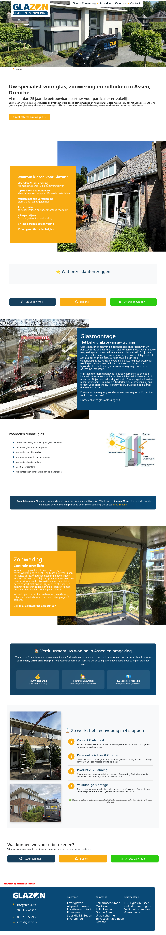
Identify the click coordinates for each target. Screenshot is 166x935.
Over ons (121, 3)
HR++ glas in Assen (134, 898)
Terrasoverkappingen (107, 913)
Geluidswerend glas (134, 901)
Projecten (72, 907)
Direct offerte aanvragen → (26, 116)
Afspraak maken (75, 901)
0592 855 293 (25, 908)
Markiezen (101, 901)
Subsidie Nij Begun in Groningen (78, 912)
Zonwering (89, 3)
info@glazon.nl (25, 912)
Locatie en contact (76, 904)
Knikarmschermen (105, 898)
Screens (100, 916)
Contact (135, 3)
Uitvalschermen (104, 910)
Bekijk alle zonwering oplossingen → (35, 603)
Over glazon (73, 898)
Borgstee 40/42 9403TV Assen (26, 901)
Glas (75, 3)
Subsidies (105, 3)
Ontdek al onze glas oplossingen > (99, 397)
